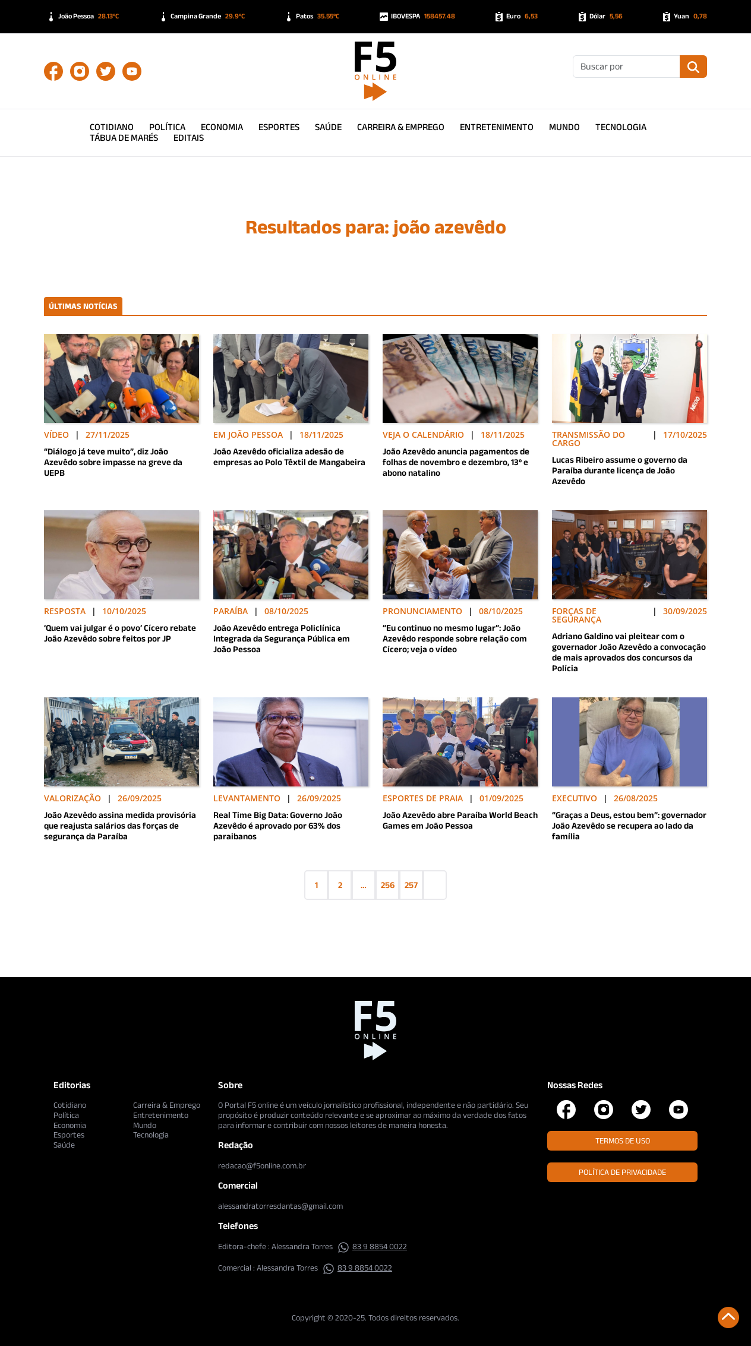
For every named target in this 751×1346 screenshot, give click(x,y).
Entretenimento (497, 127)
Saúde (328, 127)
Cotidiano (112, 127)
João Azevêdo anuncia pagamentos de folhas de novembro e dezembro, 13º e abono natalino (456, 462)
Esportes (278, 127)
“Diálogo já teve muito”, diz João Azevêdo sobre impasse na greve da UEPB (113, 462)
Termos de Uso (622, 1140)
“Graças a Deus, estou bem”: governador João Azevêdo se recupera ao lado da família (629, 825)
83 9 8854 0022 (372, 1246)
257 (411, 885)
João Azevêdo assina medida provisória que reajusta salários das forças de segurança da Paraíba (120, 825)
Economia (222, 127)
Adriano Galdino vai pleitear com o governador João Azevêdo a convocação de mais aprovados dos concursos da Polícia (629, 652)
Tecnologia (620, 127)
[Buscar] (626, 66)
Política (167, 127)
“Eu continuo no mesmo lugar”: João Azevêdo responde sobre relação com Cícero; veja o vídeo (455, 638)
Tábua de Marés (124, 137)
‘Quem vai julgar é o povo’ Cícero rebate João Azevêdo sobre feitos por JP (120, 633)
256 (388, 885)
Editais (188, 137)
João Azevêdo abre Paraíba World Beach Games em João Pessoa (460, 820)
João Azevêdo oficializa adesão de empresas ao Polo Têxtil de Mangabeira (289, 456)
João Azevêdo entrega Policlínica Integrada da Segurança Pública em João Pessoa (281, 638)
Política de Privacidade (622, 1172)
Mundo (564, 127)
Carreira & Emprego (400, 127)
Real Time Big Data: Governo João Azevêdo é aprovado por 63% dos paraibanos (277, 825)
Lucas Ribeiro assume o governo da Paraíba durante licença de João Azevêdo (619, 470)
